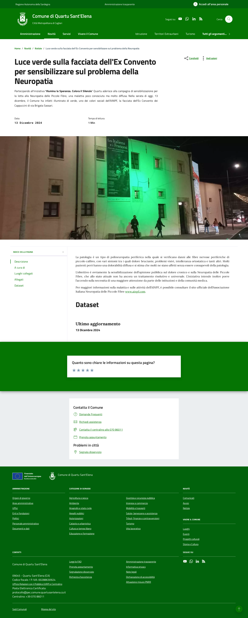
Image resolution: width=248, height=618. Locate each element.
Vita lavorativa (133, 528)
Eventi (186, 534)
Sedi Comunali (19, 609)
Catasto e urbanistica (80, 523)
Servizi (67, 34)
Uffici (15, 508)
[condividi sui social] (191, 58)
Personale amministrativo (25, 523)
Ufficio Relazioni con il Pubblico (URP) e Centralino (37, 584)
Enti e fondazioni (20, 513)
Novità (51, 34)
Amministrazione (30, 34)
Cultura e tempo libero (80, 528)
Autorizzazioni (76, 518)
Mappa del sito (48, 609)
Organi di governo (21, 498)
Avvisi (186, 503)
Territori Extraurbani (166, 34)
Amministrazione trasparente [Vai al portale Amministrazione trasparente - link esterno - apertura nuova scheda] (120, 4)
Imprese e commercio (137, 503)
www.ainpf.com (135, 291)
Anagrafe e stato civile (80, 508)
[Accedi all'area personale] (210, 4)
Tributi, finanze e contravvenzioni (142, 518)
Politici (15, 518)
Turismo (190, 34)
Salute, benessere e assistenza (141, 513)
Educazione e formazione (81, 533)
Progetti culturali (191, 539)
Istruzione (141, 34)
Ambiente (74, 503)
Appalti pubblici (76, 513)
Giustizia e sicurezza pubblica (140, 498)
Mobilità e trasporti (135, 508)
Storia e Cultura (190, 544)
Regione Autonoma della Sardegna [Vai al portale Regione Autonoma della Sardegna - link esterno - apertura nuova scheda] (33, 4)
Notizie (186, 508)
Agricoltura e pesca (78, 498)
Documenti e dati (20, 528)
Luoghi (186, 529)
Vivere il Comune (88, 34)
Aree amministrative (22, 503)
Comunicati (188, 498)
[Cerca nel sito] (228, 19)
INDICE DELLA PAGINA (38, 252)
